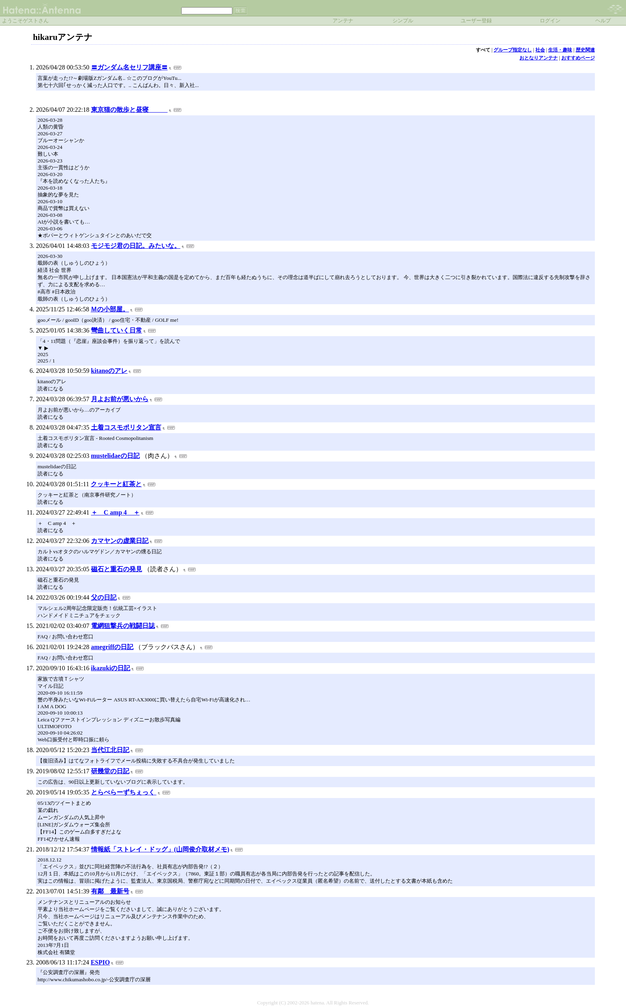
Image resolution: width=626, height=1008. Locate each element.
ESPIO (100, 962)
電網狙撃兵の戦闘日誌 (123, 625)
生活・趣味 (560, 50)
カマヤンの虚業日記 (120, 540)
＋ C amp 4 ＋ (115, 512)
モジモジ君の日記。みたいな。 (135, 245)
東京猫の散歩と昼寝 (129, 109)
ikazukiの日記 (111, 668)
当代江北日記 (110, 750)
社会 (540, 50)
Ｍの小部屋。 (110, 309)
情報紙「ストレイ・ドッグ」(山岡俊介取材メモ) (160, 849)
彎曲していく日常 (116, 330)
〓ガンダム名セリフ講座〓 (129, 67)
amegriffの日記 (112, 647)
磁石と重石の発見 (116, 569)
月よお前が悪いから (120, 399)
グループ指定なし (512, 50)
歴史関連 (585, 50)
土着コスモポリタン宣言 (126, 427)
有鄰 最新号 (110, 891)
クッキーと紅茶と (116, 484)
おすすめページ (578, 58)
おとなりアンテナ (538, 58)
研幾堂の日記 (110, 771)
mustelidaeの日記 (115, 455)
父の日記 (104, 597)
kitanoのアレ (109, 370)
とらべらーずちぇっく (123, 792)
